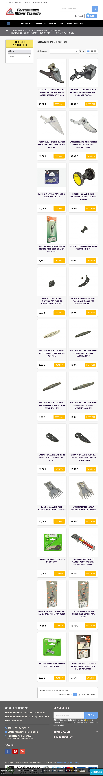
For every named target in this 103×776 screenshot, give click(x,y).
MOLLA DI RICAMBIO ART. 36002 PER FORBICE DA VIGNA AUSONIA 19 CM (83, 353)
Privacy (88, 720)
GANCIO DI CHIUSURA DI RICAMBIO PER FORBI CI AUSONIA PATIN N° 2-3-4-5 (52, 301)
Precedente (65, 695)
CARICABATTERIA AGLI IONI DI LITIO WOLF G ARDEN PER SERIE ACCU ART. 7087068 (83, 92)
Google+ (22, 751)
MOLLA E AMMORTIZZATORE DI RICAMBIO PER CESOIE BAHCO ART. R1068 (52, 249)
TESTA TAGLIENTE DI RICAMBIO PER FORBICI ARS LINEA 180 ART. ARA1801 (52, 144)
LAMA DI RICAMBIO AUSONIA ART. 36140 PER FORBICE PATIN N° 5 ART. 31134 (83, 457)
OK (91, 715)
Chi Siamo (11, 2)
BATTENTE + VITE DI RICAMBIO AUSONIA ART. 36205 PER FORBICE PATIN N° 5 (83, 301)
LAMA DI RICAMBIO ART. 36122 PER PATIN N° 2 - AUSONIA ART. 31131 (52, 457)
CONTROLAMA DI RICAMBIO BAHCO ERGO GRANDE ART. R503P (83, 614)
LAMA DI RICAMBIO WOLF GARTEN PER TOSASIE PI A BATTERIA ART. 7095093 (83, 562)
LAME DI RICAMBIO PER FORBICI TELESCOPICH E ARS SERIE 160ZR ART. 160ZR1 (83, 144)
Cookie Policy (73, 762)
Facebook (8, 751)
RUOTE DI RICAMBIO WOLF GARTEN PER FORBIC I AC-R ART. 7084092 (83, 196)
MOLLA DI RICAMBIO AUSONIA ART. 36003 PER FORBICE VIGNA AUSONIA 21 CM (52, 405)
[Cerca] (79, 9)
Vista (82, 51)
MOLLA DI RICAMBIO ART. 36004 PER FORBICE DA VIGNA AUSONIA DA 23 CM (83, 405)
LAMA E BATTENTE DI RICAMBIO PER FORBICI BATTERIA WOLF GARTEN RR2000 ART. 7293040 (51, 92)
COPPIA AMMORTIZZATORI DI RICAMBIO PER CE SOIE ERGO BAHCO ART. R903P (83, 666)
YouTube (15, 751)
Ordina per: (42, 51)
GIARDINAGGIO (26, 23)
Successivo (89, 695)
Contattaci (25, 2)
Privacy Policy (62, 762)
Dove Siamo (40, 2)
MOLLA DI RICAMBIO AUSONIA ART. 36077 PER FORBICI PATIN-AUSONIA (52, 353)
